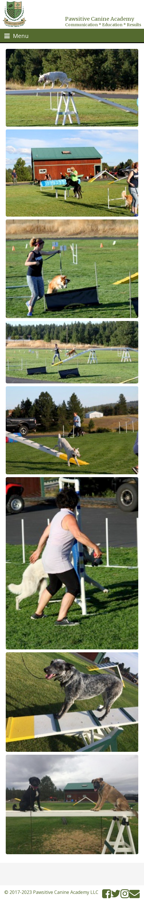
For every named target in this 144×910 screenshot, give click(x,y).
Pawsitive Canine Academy (99, 19)
